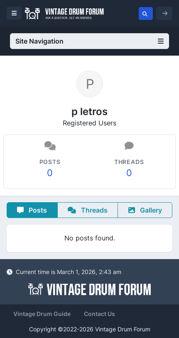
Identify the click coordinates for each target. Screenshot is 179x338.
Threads (88, 210)
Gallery (145, 210)
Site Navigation (89, 41)
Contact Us (99, 313)
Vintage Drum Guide (42, 313)
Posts (32, 210)
